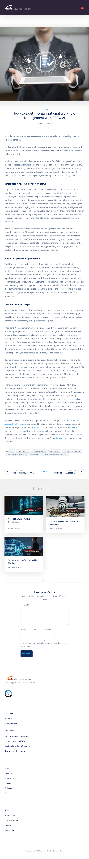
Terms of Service (11, 820)
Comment (25, 605)
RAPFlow (36, 427)
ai (12, 451)
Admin (40, 123)
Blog (6, 793)
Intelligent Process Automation (55, 455)
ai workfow (55, 451)
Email (35, 629)
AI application (24, 451)
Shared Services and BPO (14, 741)
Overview (8, 718)
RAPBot (74, 427)
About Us (8, 773)
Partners (8, 788)
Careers (7, 783)
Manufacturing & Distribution (16, 736)
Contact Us (9, 830)
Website (48, 629)
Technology (44, 109)
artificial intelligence (16, 455)
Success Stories (10, 723)
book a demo (62, 438)
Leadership (9, 778)
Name (23, 629)
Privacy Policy (10, 815)
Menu (40, 7)
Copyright (8, 825)
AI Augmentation (40, 451)
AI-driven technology (72, 451)
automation (33, 455)
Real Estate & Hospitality (15, 751)
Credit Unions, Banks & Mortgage (18, 746)
